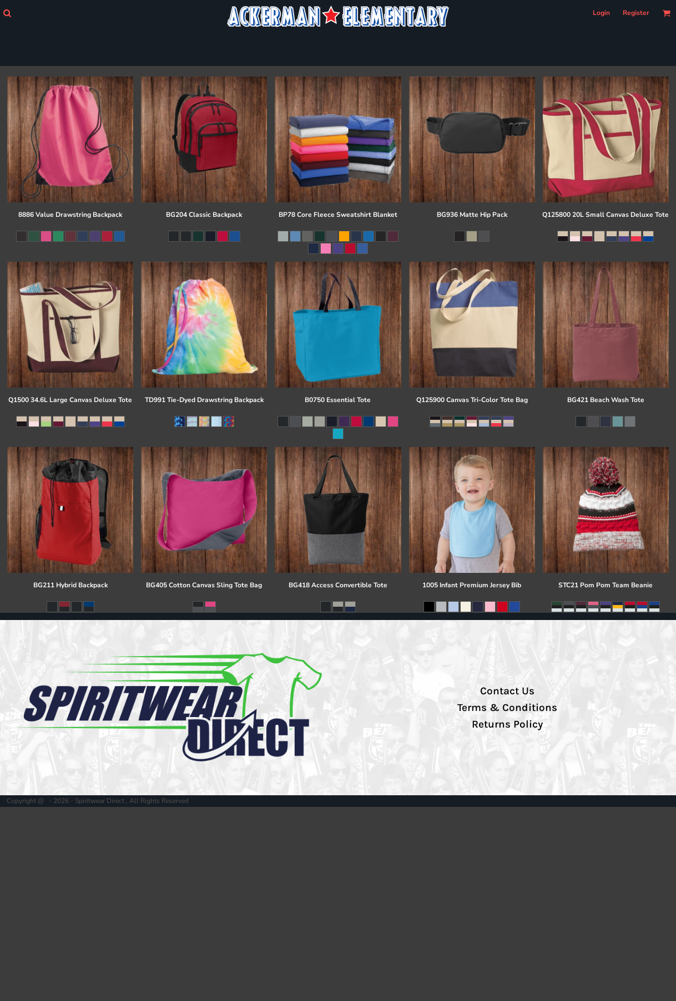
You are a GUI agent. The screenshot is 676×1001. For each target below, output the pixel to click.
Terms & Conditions (507, 708)
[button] (7, 13)
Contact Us (507, 691)
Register (636, 12)
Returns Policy (507, 724)
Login (601, 12)
